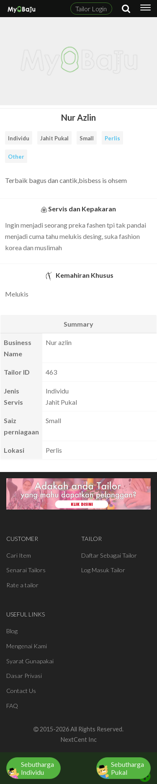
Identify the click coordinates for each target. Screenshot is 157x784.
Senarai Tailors (26, 569)
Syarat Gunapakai (30, 661)
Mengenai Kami (26, 646)
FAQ (12, 705)
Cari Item (18, 555)
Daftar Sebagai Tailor (109, 555)
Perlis (112, 138)
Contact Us (21, 690)
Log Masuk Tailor (103, 569)
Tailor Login (91, 9)
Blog (12, 630)
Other (16, 156)
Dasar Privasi (24, 675)
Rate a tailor (22, 585)
